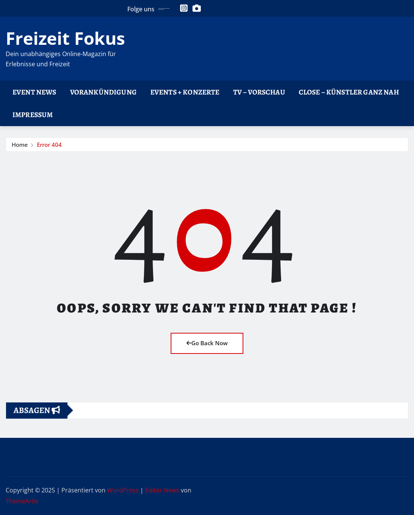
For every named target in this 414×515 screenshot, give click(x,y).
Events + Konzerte (185, 92)
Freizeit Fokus (65, 38)
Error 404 (49, 144)
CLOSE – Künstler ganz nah (349, 92)
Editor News (162, 490)
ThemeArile (22, 501)
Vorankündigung (103, 92)
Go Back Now (207, 343)
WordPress (123, 490)
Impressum (32, 115)
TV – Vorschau (259, 92)
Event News (34, 92)
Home (20, 144)
